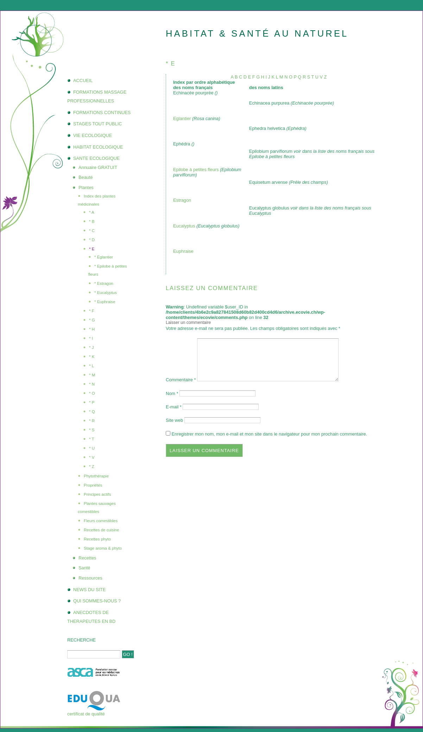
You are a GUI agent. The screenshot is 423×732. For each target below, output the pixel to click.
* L (91, 366)
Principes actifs (97, 494)
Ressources (90, 578)
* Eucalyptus (105, 292)
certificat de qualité (86, 714)
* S (91, 430)
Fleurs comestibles (101, 521)
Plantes (86, 187)
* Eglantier (103, 257)
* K (91, 357)
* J (91, 347)
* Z (91, 466)
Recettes (87, 558)
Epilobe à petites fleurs (196, 169)
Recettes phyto (97, 539)
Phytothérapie (96, 476)
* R (92, 421)
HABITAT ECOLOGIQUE (98, 147)
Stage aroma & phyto (103, 548)
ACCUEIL (83, 80)
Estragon (182, 200)
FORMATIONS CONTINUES (102, 112)
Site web (174, 420)
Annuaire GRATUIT (97, 167)
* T (91, 439)
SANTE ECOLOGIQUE (96, 158)
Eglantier (182, 118)
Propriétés (93, 485)
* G (92, 320)
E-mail (174, 406)
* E (91, 249)
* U (92, 448)
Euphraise (183, 251)
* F (91, 311)
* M (92, 375)
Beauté (85, 177)
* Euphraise (104, 302)
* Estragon (103, 283)
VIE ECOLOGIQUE (92, 135)
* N (92, 384)
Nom (172, 393)
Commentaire (181, 379)
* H (92, 329)
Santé (84, 567)
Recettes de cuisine (101, 530)
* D (92, 240)
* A (91, 212)
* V (91, 457)
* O (92, 393)
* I (91, 338)
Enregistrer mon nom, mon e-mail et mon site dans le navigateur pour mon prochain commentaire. (269, 434)
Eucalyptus (184, 226)
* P (91, 402)
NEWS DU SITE (89, 589)
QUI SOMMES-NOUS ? (97, 600)
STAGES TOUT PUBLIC (97, 123)
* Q (92, 411)
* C (92, 231)
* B (91, 221)
